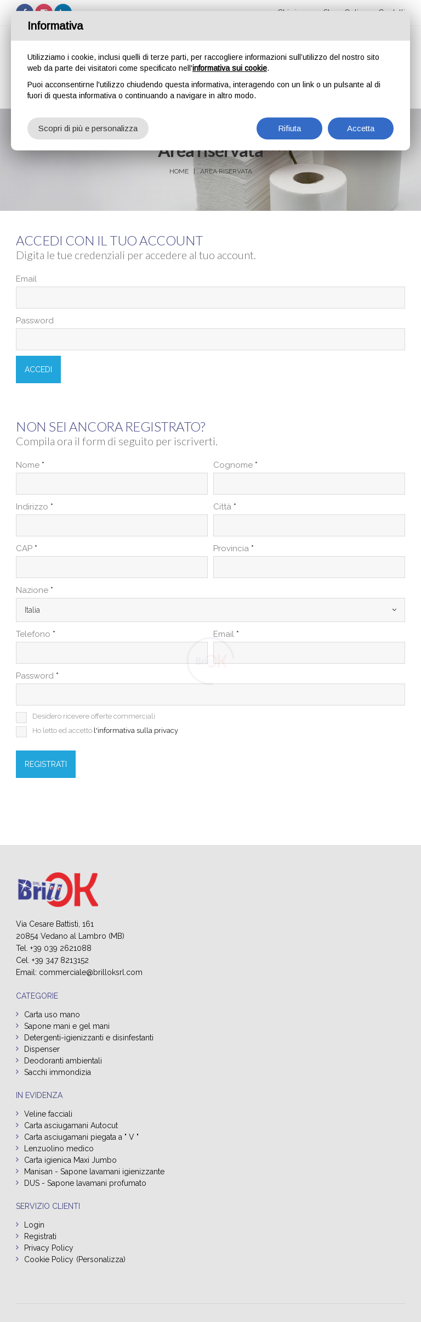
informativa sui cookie (229, 68)
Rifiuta (289, 128)
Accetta (360, 128)
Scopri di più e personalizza (88, 128)
